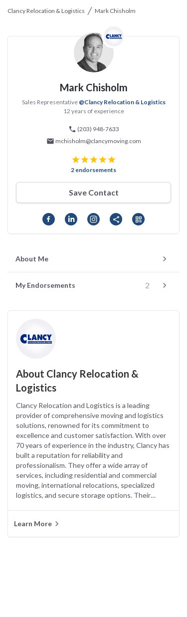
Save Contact (94, 192)
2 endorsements (93, 170)
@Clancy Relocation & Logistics (122, 102)
